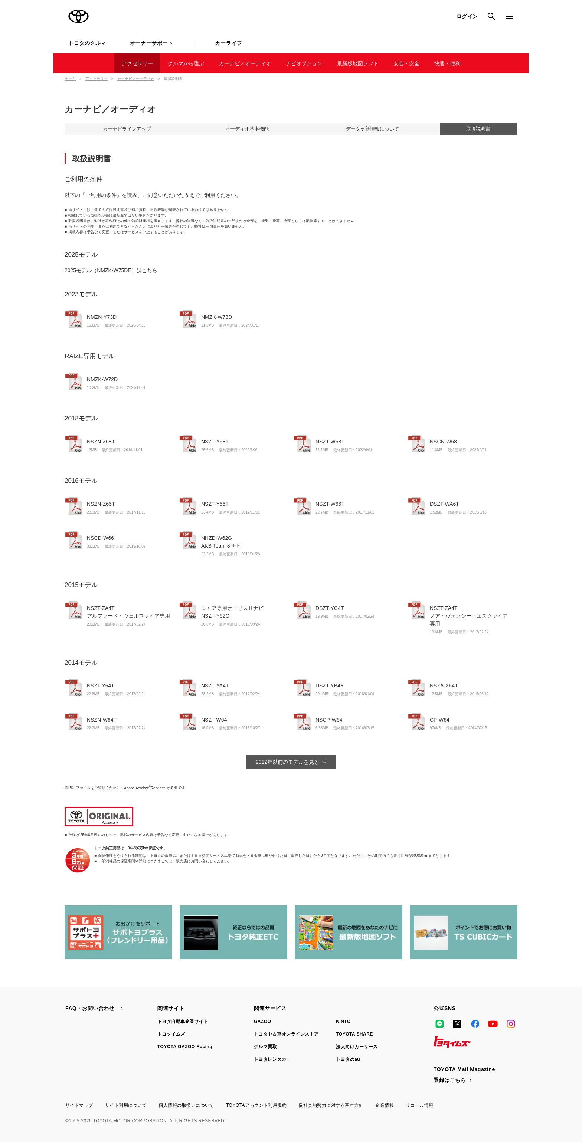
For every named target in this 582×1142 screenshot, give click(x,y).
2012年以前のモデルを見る (287, 762)
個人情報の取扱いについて (186, 1105)
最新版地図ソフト (358, 63)
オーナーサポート (151, 43)
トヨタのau (348, 1059)
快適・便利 (447, 63)
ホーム (70, 79)
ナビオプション (304, 63)
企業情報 (384, 1105)
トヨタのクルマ (87, 43)
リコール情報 (420, 1105)
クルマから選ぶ (186, 63)
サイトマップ (79, 1105)
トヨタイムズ (171, 1034)
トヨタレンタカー (272, 1059)
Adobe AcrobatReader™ (145, 788)
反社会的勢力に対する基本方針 (330, 1105)
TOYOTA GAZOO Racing (184, 1046)
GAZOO (262, 1021)
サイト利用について (126, 1105)
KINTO (343, 1021)
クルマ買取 (265, 1046)
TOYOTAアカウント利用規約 (256, 1105)
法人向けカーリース (356, 1046)
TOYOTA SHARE (354, 1034)
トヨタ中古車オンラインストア (286, 1034)
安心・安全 (406, 63)
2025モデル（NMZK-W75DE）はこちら (111, 270)
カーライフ (228, 43)
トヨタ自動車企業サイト (182, 1021)
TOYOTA (78, 16)
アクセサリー (137, 63)
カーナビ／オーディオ (245, 63)
